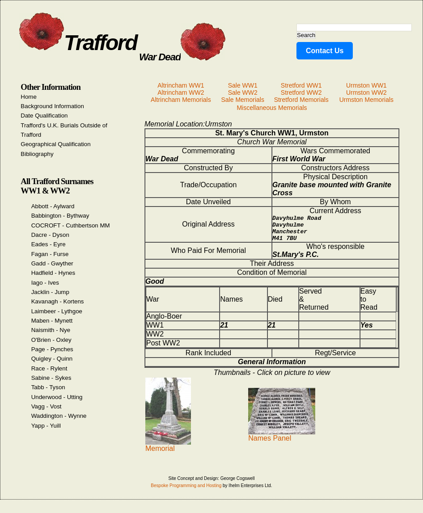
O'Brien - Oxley (51, 339)
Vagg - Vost (46, 406)
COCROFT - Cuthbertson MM (70, 225)
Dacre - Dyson (50, 234)
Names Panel (281, 440)
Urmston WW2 (366, 92)
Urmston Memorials (366, 99)
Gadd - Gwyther (52, 263)
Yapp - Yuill (46, 425)
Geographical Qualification (55, 144)
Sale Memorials (242, 99)
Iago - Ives (45, 282)
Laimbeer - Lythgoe (56, 311)
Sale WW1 (243, 85)
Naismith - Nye (50, 330)
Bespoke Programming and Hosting (186, 490)
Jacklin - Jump (50, 292)
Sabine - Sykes (51, 377)
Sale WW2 (243, 92)
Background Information (52, 106)
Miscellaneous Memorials (272, 107)
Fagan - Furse (50, 254)
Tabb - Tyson (48, 387)
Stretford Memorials (301, 99)
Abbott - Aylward (53, 206)
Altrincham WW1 (180, 85)
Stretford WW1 (301, 85)
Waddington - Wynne (59, 415)
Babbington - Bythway (60, 215)
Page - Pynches (52, 349)
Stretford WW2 (301, 92)
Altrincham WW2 (180, 92)
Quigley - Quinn (52, 358)
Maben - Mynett (52, 320)
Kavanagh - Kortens (57, 301)
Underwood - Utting (57, 397)
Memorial (168, 451)
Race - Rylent (49, 368)
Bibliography (37, 154)
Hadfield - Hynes (53, 272)
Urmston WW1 (366, 85)
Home (29, 96)
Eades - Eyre (48, 244)
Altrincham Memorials (181, 99)
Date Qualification (44, 115)
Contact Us (324, 51)
